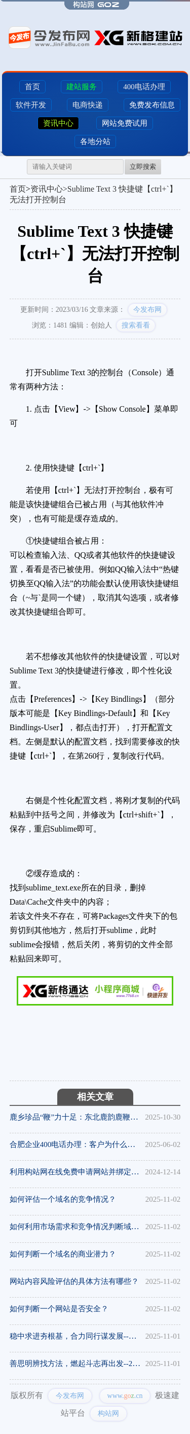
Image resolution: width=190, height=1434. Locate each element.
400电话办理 (144, 87)
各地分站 (95, 141)
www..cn (125, 1396)
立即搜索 (143, 166)
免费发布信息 (152, 105)
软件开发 (31, 105)
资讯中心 (58, 123)
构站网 (108, 1413)
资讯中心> (48, 189)
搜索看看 (136, 325)
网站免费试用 (124, 123)
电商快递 (87, 105)
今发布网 (147, 309)
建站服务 (81, 87)
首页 (32, 87)
